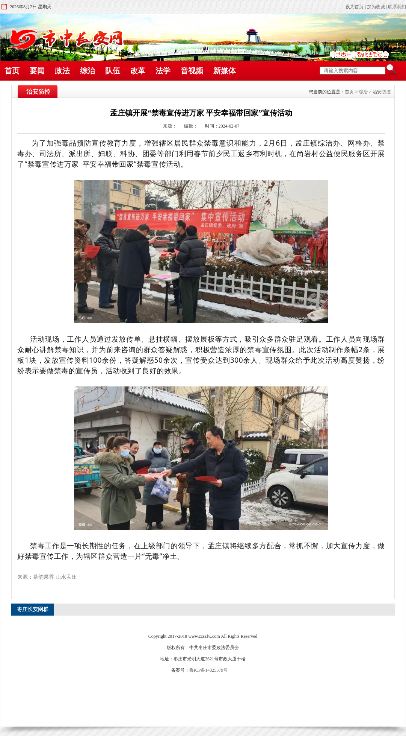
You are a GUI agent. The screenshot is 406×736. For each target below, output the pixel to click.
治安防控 (382, 91)
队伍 (112, 71)
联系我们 (397, 6)
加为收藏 (376, 6)
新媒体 (224, 71)
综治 (87, 71)
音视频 (192, 71)
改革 (137, 71)
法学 (163, 71)
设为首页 (355, 6)
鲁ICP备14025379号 (208, 670)
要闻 (37, 71)
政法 (62, 71)
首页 (12, 71)
